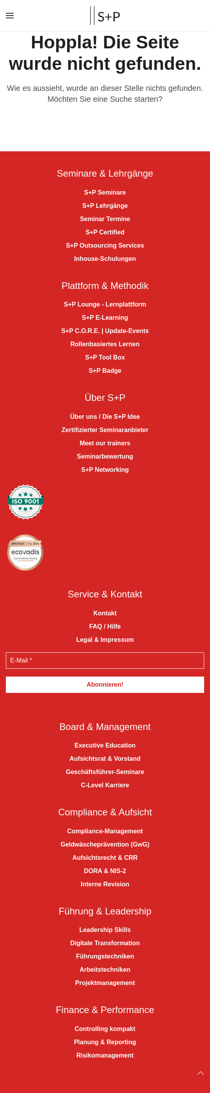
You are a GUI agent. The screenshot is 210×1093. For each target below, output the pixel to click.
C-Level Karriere (105, 785)
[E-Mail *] (105, 660)
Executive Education (105, 745)
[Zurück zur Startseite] (105, 15)
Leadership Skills (105, 929)
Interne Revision (105, 884)
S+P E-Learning (105, 317)
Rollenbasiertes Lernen (105, 344)
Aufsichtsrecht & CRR (104, 857)
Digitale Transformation (105, 943)
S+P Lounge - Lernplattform (105, 304)
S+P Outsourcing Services (105, 245)
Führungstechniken (105, 956)
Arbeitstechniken (105, 969)
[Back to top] (200, 1073)
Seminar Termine (105, 219)
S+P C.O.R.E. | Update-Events (105, 331)
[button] (10, 15)
